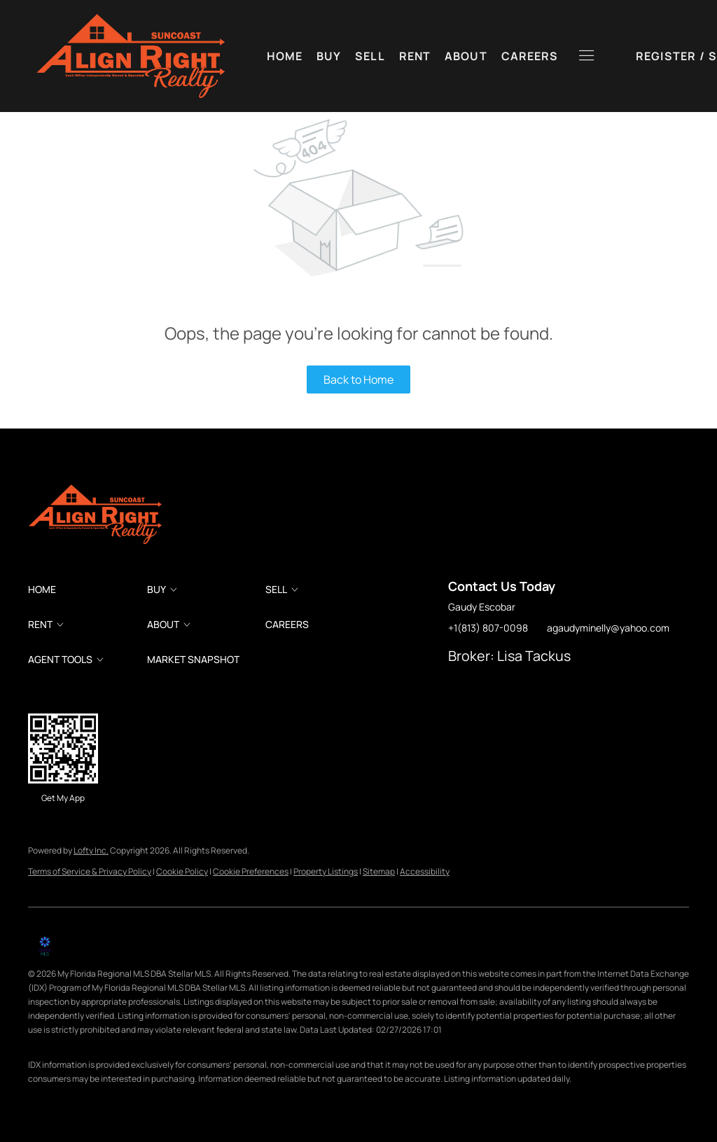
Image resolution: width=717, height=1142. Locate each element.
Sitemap (379, 871)
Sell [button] (369, 56)
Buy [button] (328, 56)
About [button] (466, 56)
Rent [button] (415, 56)
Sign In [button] (659, 56)
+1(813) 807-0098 (488, 627)
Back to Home (358, 379)
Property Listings (325, 871)
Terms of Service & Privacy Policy (89, 871)
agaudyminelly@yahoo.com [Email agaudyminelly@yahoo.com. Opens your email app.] (608, 627)
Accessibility (425, 871)
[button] (130, 56)
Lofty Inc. (91, 850)
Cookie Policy (182, 871)
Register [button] (594, 56)
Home (284, 56)
